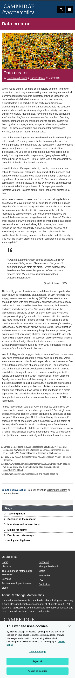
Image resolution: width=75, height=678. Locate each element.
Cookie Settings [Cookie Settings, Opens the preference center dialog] (37, 651)
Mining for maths (17, 529)
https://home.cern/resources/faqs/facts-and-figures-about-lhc (30, 474)
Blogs (8, 508)
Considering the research (21, 519)
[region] (37, 649)
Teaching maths (16, 513)
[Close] (69, 626)
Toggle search (61, 9)
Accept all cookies (37, 671)
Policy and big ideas (18, 540)
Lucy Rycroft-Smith (17, 78)
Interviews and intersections (23, 524)
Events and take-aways (20, 535)
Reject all (37, 661)
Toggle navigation (69, 9)
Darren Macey (37, 78)
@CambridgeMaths (57, 490)
